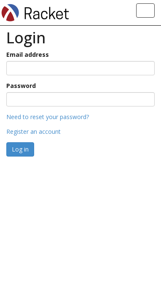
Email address (27, 54)
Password (21, 86)
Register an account (33, 132)
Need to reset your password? (47, 117)
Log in (20, 149)
